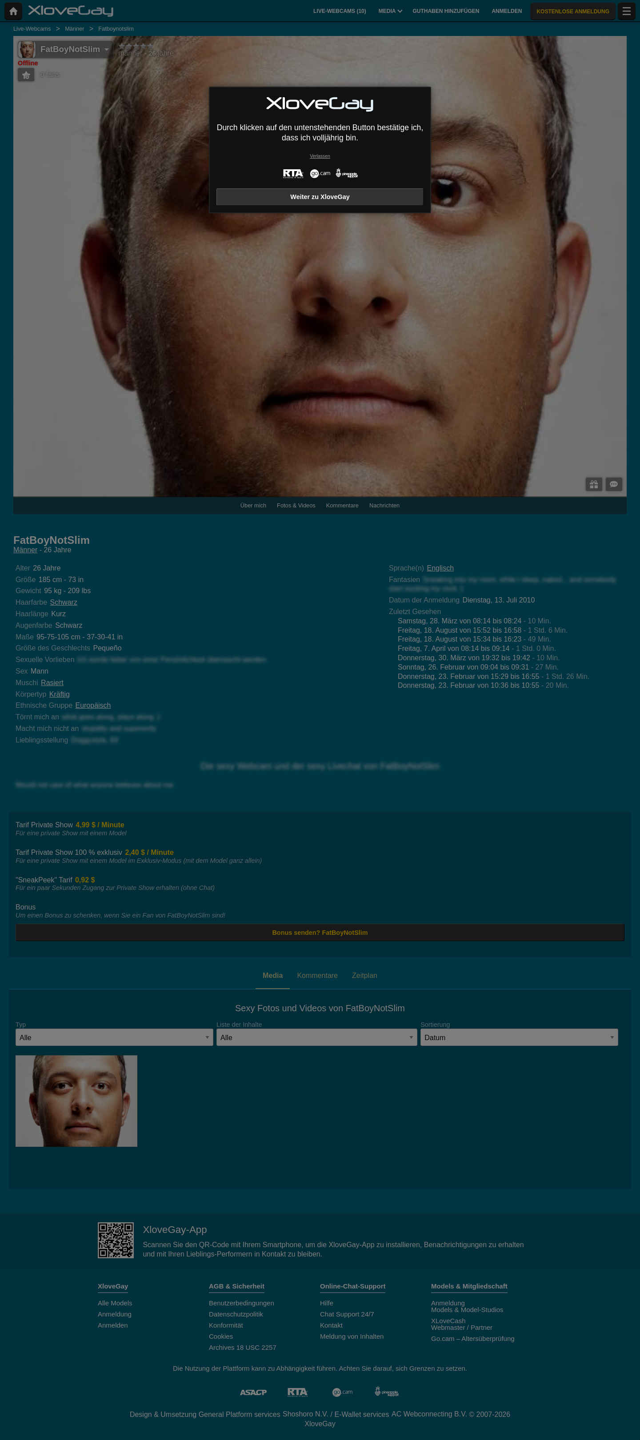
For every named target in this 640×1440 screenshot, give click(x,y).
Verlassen (320, 156)
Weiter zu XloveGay (319, 196)
